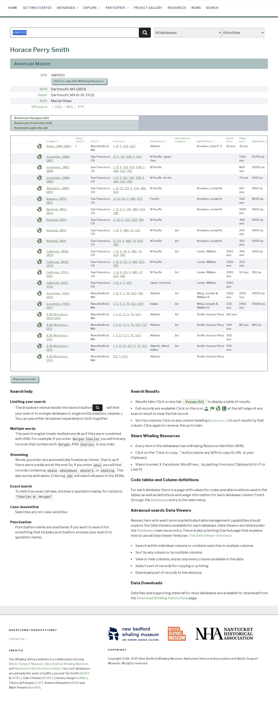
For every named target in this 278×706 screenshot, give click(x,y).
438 (129, 156)
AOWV (85, 673)
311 (118, 219)
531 (58, 107)
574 (81, 107)
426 (125, 146)
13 (117, 146)
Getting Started (37, 7)
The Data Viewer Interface (210, 536)
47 (140, 272)
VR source (39, 107)
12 (124, 314)
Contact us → (18, 639)
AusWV (34, 687)
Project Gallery (148, 7)
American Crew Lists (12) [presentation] (33, 123)
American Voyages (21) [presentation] (31, 118)
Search (212, 7)
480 (116, 171)
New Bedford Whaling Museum (66, 664)
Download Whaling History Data (162, 598)
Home (12, 7)
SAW (81, 678)
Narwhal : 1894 (56, 219)
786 (129, 171)
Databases (68, 7)
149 (128, 209)
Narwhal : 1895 (56, 230)
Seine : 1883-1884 (58, 146)
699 (140, 303)
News (196, 7)
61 (118, 198)
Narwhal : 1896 (56, 240)
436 (132, 167)
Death (42, 95)
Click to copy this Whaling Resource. (78, 81)
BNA (75, 683)
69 (119, 240)
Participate (118, 7)
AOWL (16, 678)
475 (127, 219)
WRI (43, 75)
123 (115, 356)
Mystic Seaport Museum (26, 664)
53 (121, 188)
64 (124, 198)
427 (129, 346)
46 (125, 251)
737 (144, 324)
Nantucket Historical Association (38, 668)
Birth (43, 89)
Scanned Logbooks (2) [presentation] (31, 127)
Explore (92, 7)
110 (122, 156)
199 (125, 167)
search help (24, 379)
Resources (177, 7)
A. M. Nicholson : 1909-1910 (57, 316)
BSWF (47, 678)
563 (69, 107)
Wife (43, 101)
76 (132, 230)
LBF (39, 683)
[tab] (75, 118)
